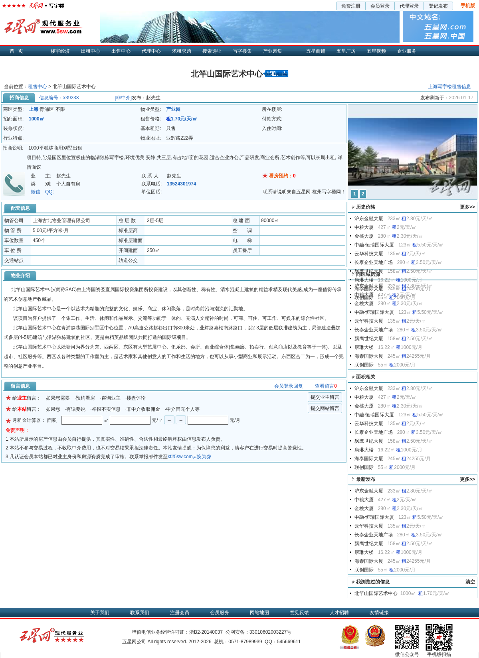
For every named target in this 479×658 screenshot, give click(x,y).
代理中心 (151, 51)
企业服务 (406, 51)
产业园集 (272, 51)
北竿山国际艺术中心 (376, 593)
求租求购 (181, 51)
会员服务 (219, 612)
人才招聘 (339, 612)
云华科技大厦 (368, 253)
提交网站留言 (325, 408)
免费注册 (350, 6)
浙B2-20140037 (206, 632)
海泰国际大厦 (368, 356)
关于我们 (99, 612)
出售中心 (121, 51)
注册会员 (179, 612)
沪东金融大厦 (368, 218)
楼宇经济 (60, 51)
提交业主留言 (325, 397)
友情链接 (379, 612)
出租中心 (90, 51)
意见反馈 (299, 612)
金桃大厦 (364, 236)
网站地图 (259, 612)
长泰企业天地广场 (373, 262)
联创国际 (364, 365)
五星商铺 (315, 51)
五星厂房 (346, 51)
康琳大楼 (364, 280)
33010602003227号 (270, 632)
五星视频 (376, 51)
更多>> (467, 207)
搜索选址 (212, 51)
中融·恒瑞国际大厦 (374, 245)
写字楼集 (242, 51)
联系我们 (139, 612)
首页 (18, 51)
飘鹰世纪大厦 (368, 271)
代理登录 (409, 6)
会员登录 (380, 6)
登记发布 (438, 6)
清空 (470, 582)
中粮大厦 (364, 227)
